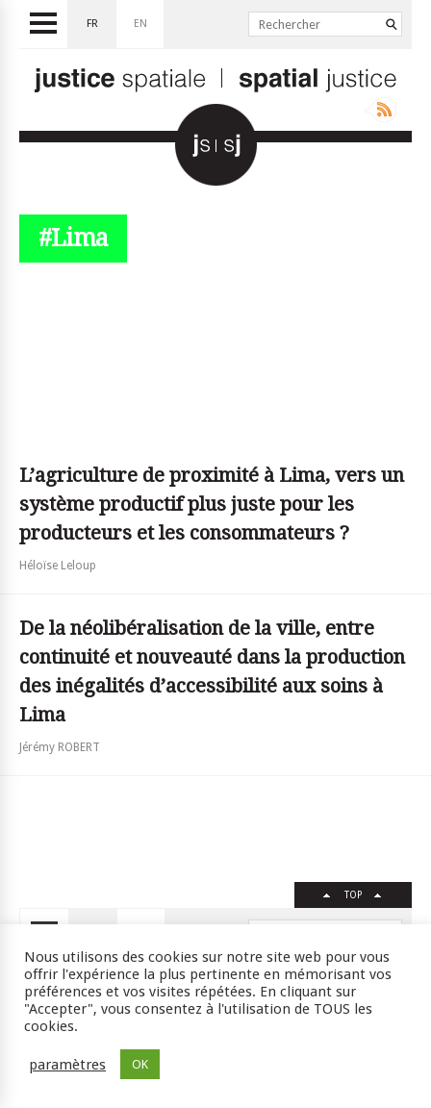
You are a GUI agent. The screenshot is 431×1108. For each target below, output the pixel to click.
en (140, 23)
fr (92, 23)
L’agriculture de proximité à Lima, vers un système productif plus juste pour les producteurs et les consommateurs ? (211, 504)
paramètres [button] (67, 1064)
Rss (380, 109)
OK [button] (140, 1064)
